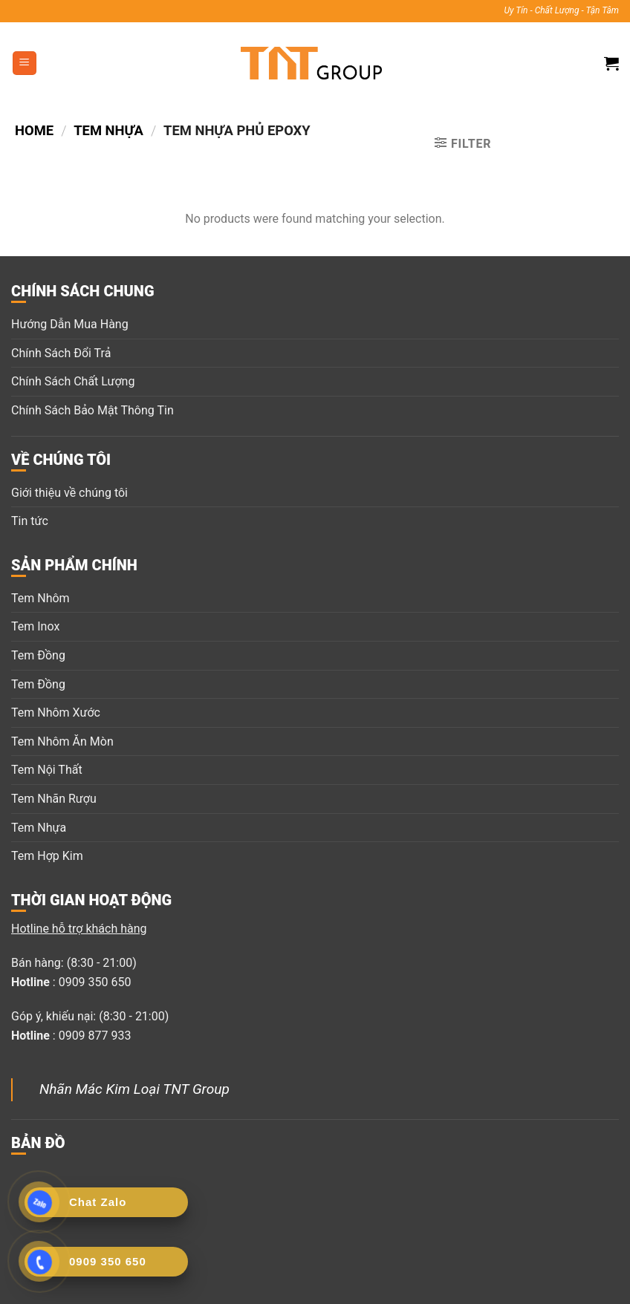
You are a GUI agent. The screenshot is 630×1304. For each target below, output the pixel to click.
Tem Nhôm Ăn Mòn (62, 741)
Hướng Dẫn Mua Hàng (70, 324)
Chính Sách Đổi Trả (61, 353)
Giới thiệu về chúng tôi (69, 493)
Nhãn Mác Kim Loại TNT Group (134, 1089)
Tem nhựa (108, 130)
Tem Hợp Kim (47, 856)
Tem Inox (35, 626)
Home (34, 130)
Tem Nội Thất (46, 770)
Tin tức (29, 521)
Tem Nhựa (38, 828)
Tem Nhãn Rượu (54, 799)
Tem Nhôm (40, 598)
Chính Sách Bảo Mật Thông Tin (92, 410)
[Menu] (25, 63)
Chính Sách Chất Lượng (72, 381)
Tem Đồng (38, 655)
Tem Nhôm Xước (55, 712)
